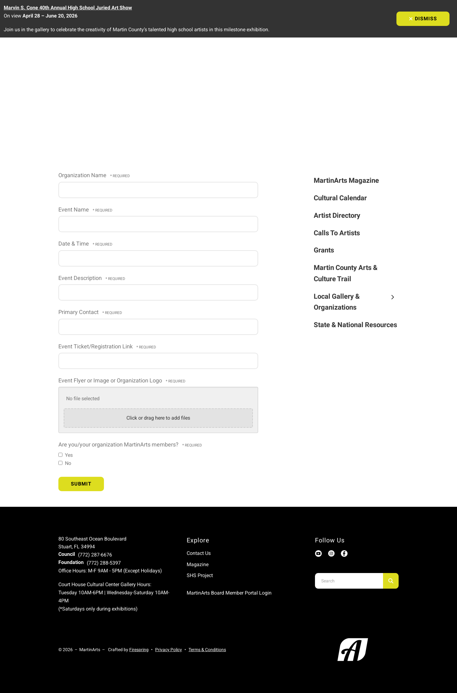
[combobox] (349, 581)
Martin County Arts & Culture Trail (345, 273)
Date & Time (74, 244)
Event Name (74, 210)
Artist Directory (337, 215)
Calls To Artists (337, 233)
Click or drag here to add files (158, 418)
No (64, 463)
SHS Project (200, 575)
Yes (65, 455)
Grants (324, 250)
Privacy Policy (168, 649)
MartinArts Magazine (346, 180)
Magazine (198, 564)
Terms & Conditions (207, 649)
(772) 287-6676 (95, 555)
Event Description (80, 278)
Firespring (139, 649)
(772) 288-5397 (104, 563)
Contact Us (199, 553)
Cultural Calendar (340, 198)
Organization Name (83, 175)
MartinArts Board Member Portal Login (229, 593)
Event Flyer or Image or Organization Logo (110, 380)
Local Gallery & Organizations (356, 302)
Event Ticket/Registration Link (96, 346)
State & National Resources (355, 325)
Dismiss (423, 19)
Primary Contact (79, 312)
